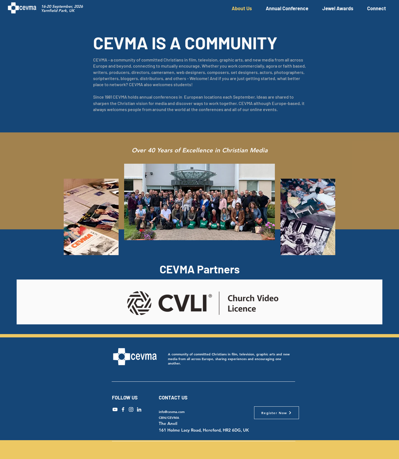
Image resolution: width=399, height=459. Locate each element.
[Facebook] (123, 409)
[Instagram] (131, 409)
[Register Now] (276, 412)
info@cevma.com (172, 411)
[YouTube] (115, 409)
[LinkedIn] (139, 409)
